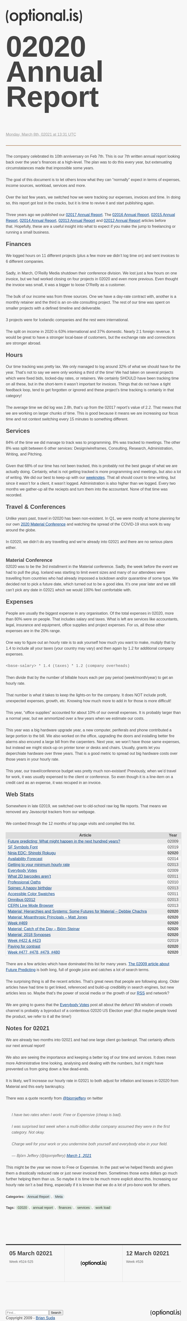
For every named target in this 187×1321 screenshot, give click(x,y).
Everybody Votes (22, 870)
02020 (22, 1208)
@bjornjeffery (74, 1098)
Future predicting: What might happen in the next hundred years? (64, 841)
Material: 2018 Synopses (29, 935)
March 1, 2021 (78, 1156)
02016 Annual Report (130, 215)
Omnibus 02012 (21, 900)
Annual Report (38, 1197)
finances (65, 1208)
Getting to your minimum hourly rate (39, 865)
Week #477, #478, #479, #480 (34, 952)
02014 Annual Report (38, 221)
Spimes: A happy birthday (30, 888)
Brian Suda (45, 1318)
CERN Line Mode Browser (31, 905)
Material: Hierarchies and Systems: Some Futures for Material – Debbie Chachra (77, 911)
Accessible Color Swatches (31, 894)
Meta (59, 1197)
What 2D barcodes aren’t (29, 876)
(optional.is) (44, 17)
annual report (43, 1208)
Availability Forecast (25, 859)
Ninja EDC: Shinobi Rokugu (32, 853)
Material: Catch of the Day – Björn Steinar (44, 929)
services (83, 1208)
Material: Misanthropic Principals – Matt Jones (47, 917)
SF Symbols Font (23, 847)
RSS (141, 993)
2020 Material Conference (43, 524)
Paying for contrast (24, 946)
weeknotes (95, 477)
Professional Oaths (24, 882)
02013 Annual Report (76, 221)
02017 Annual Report (84, 215)
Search (56, 1312)
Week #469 (18, 923)
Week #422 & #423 (24, 940)
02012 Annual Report (122, 221)
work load (102, 1208)
